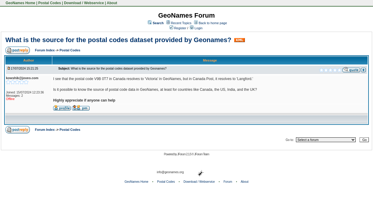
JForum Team (201, 154)
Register (178, 28)
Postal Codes (49, 3)
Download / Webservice (84, 3)
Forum (228, 181)
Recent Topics (181, 23)
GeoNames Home (19, 3)
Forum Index (45, 50)
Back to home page (213, 23)
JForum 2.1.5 (184, 154)
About (112, 3)
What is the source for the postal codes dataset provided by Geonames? (118, 40)
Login (196, 28)
